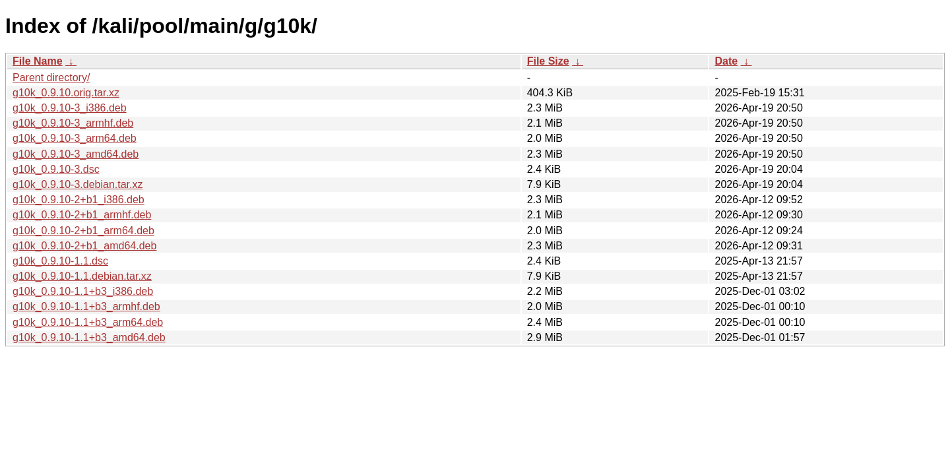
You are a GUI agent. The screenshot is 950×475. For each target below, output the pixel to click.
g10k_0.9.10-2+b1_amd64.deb (84, 245)
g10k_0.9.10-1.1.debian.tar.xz (82, 276)
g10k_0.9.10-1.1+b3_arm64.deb (88, 322)
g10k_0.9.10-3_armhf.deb (73, 123)
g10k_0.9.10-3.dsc (56, 169)
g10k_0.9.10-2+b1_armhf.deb (82, 214)
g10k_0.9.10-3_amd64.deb (76, 154)
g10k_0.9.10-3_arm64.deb (75, 138)
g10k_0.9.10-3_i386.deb (70, 107)
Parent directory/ (51, 77)
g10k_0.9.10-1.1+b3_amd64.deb (89, 337)
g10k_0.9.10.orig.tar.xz (66, 92)
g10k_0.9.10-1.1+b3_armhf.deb (86, 306)
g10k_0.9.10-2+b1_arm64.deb (83, 230)
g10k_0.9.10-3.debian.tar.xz (77, 184)
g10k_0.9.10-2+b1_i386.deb (78, 199)
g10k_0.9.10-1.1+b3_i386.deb (83, 291)
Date (726, 61)
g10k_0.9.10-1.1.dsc (60, 261)
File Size (548, 61)
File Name (38, 61)
